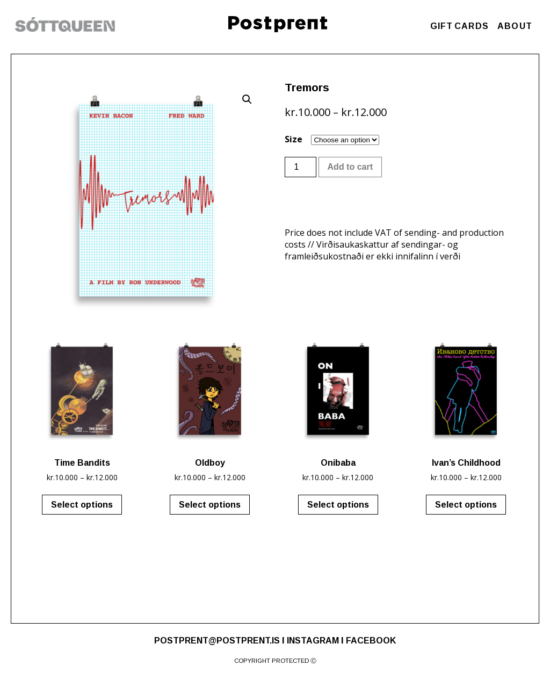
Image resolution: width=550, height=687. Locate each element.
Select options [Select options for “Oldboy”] (210, 504)
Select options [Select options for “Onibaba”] (338, 504)
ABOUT (514, 26)
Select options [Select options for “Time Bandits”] (82, 504)
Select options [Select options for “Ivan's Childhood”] (466, 504)
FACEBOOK (371, 640)
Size (293, 139)
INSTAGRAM (313, 640)
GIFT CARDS (459, 26)
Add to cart (350, 166)
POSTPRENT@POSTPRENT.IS (217, 640)
